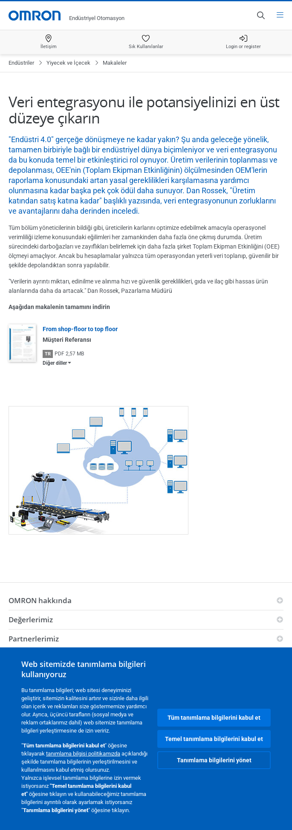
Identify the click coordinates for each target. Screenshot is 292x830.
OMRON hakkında (40, 600)
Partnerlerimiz (34, 639)
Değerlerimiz (31, 619)
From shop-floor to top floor (80, 329)
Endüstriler (21, 63)
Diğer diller (55, 363)
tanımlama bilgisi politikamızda (83, 753)
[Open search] (260, 15)
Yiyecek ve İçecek (68, 63)
